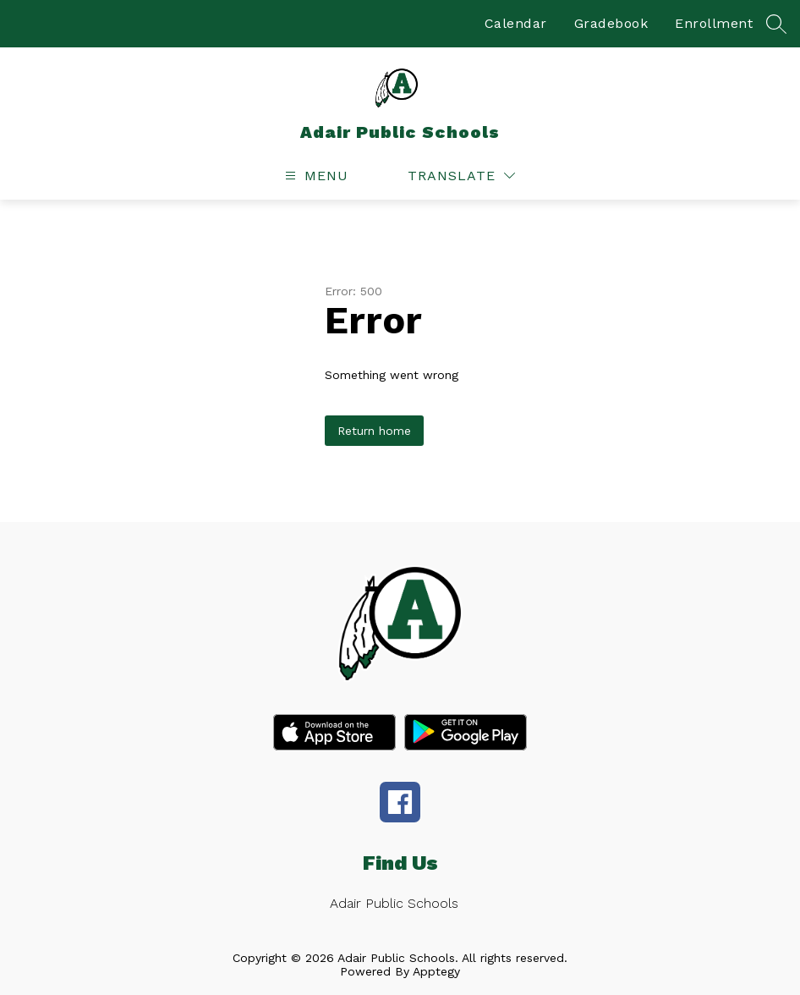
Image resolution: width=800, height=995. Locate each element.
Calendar (516, 23)
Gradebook (611, 23)
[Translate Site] (461, 175)
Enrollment (714, 23)
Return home (374, 430)
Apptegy (436, 971)
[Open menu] (314, 175)
